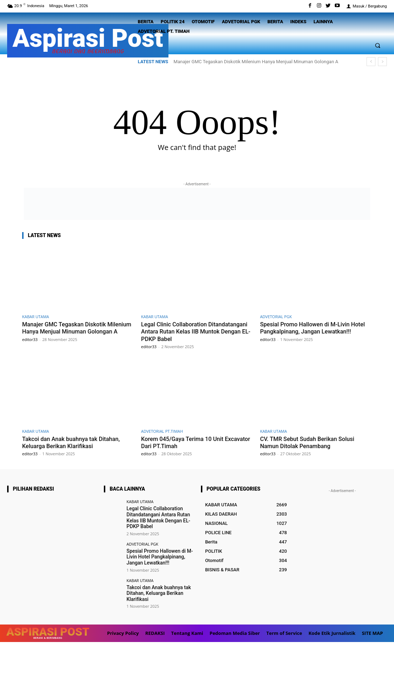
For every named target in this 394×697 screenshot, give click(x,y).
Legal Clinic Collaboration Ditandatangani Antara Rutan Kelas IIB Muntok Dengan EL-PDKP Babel (192, 331)
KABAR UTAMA (35, 317)
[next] (382, 61)
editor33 (29, 346)
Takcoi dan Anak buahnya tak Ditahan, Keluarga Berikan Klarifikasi (73, 442)
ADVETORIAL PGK (276, 317)
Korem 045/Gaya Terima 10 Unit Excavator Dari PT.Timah (184, 442)
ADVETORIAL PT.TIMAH (162, 431)
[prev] (371, 61)
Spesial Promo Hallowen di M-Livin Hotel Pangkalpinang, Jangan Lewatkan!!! (315, 328)
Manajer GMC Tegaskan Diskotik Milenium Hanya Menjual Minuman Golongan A (255, 61)
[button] (378, 45)
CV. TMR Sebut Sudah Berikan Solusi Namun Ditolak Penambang (309, 442)
